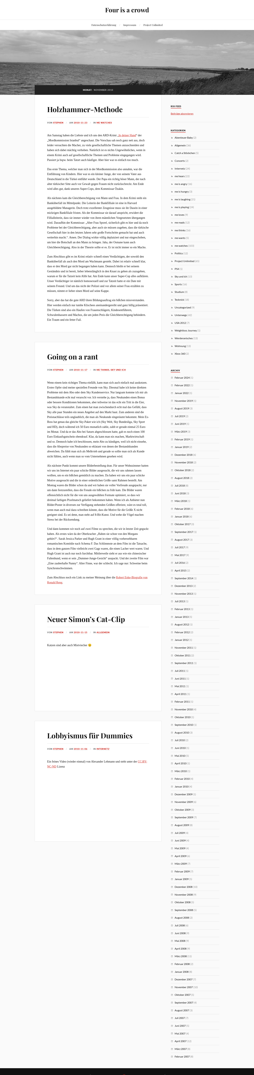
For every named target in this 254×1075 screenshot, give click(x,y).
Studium (179, 291)
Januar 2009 (182, 879)
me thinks (103, 370)
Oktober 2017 (182, 524)
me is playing (182, 207)
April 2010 (180, 763)
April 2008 (180, 948)
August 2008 (182, 917)
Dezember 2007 (183, 979)
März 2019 (181, 431)
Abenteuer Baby (184, 137)
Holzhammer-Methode (85, 109)
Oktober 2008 (182, 902)
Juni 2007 (180, 1025)
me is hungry (182, 191)
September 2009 (184, 817)
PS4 (177, 268)
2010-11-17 (80, 370)
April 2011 (180, 693)
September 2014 (184, 578)
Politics (179, 253)
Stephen (58, 122)
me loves (179, 214)
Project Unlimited (153, 25)
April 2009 (180, 856)
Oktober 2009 (182, 809)
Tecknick (179, 299)
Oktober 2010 (182, 717)
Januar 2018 (182, 516)
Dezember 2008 (183, 886)
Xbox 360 (180, 353)
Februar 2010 (182, 778)
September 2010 (184, 724)
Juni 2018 (180, 493)
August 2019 (182, 408)
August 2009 (182, 825)
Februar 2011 (182, 701)
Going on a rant (72, 356)
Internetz (103, 749)
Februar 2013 (182, 609)
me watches (104, 122)
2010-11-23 (80, 122)
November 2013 (184, 593)
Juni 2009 (180, 840)
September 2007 (184, 1002)
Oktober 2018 (182, 470)
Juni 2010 (180, 747)
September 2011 (184, 662)
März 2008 (181, 956)
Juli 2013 (180, 601)
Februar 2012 (182, 632)
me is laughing (182, 199)
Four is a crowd (127, 10)
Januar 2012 (182, 639)
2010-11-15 (80, 632)
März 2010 (181, 771)
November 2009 (184, 801)
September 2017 (184, 531)
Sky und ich (118, 370)
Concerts (180, 160)
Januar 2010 (182, 786)
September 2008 (184, 909)
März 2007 (181, 1048)
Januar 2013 (182, 616)
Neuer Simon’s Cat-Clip (86, 619)
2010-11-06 (80, 749)
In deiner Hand (127, 135)
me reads (180, 222)
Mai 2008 (180, 940)
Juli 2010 (180, 740)
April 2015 (180, 570)
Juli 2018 (180, 485)
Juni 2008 (180, 933)
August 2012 (182, 624)
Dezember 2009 (183, 794)
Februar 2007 (182, 1056)
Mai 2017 (180, 555)
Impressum (129, 25)
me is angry (181, 183)
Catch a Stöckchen (185, 152)
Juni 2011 (180, 678)
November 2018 (184, 462)
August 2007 (182, 1010)
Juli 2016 (180, 562)
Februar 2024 (182, 377)
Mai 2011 (180, 686)
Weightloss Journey (186, 330)
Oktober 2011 (182, 655)
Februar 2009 (182, 871)
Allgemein (103, 632)
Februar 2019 (182, 439)
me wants (180, 237)
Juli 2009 (180, 832)
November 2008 (184, 894)
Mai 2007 (180, 1033)
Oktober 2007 (182, 994)
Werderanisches (184, 338)
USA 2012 (180, 322)
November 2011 (184, 647)
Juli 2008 (180, 925)
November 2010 (184, 709)
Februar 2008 (182, 963)
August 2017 (182, 539)
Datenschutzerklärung (103, 25)
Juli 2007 (180, 1017)
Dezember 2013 (183, 585)
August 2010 (182, 732)
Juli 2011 (180, 670)
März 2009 (181, 863)
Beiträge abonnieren (182, 113)
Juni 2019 (180, 423)
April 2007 (180, 1041)
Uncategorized (183, 307)
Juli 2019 (180, 416)
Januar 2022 (182, 392)
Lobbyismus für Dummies (90, 735)
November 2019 (184, 400)
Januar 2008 (182, 971)
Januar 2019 (182, 446)
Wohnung (180, 345)
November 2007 (184, 987)
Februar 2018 (182, 508)
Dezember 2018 (183, 454)
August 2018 (182, 477)
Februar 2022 (182, 385)
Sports (178, 284)
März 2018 (181, 500)
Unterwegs (181, 315)
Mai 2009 (180, 848)
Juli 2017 (180, 547)
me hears (180, 176)
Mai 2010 (180, 755)
